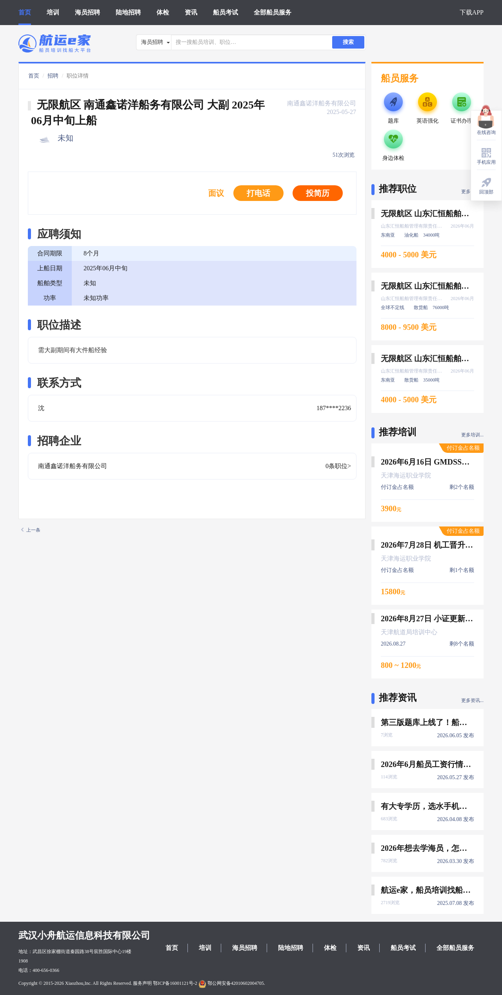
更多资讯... (472, 700)
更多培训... (472, 435)
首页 (24, 12)
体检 (162, 12)
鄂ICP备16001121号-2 (175, 983)
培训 (53, 12)
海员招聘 (87, 12)
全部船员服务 (272, 12)
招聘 (52, 76)
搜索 (348, 42)
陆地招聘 (128, 12)
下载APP (472, 12)
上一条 (30, 530)
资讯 (191, 12)
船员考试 (225, 12)
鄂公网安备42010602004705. (231, 983)
